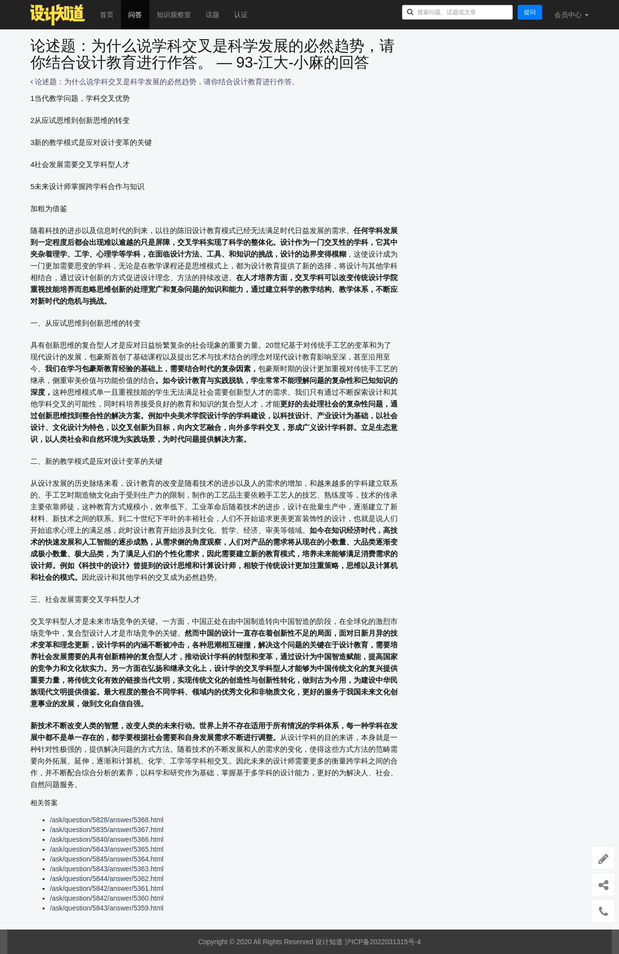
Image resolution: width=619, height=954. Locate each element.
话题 (212, 15)
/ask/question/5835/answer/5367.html (107, 830)
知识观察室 (174, 15)
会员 (571, 15)
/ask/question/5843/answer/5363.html (107, 869)
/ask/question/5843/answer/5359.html (107, 908)
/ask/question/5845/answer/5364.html (107, 859)
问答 (135, 15)
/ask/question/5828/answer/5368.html (107, 820)
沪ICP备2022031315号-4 (383, 942)
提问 (530, 12)
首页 (107, 15)
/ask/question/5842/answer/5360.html (107, 898)
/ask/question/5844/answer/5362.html (107, 878)
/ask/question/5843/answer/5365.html (107, 849)
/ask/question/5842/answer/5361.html (107, 888)
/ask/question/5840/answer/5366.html (107, 839)
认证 (241, 15)
